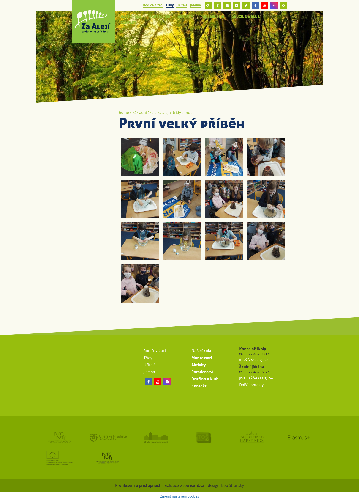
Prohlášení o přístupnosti (138, 485)
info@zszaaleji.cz (253, 359)
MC (187, 112)
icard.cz (197, 485)
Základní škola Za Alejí (151, 112)
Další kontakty (251, 384)
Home (124, 112)
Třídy (177, 112)
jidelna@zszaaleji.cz (256, 377)
